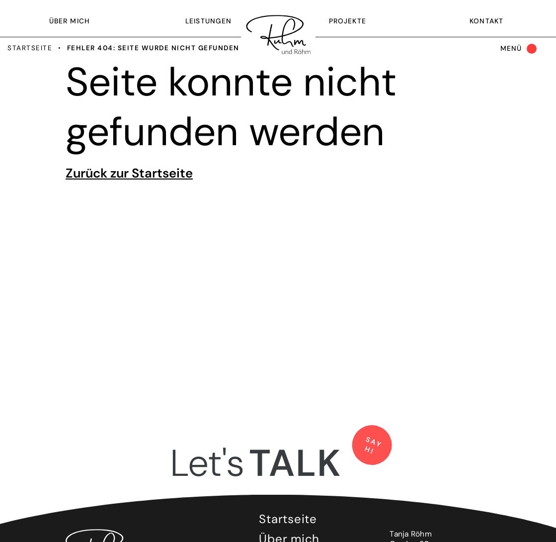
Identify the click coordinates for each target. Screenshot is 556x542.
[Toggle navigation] (516, 49)
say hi (374, 445)
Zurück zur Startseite (129, 173)
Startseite (29, 48)
